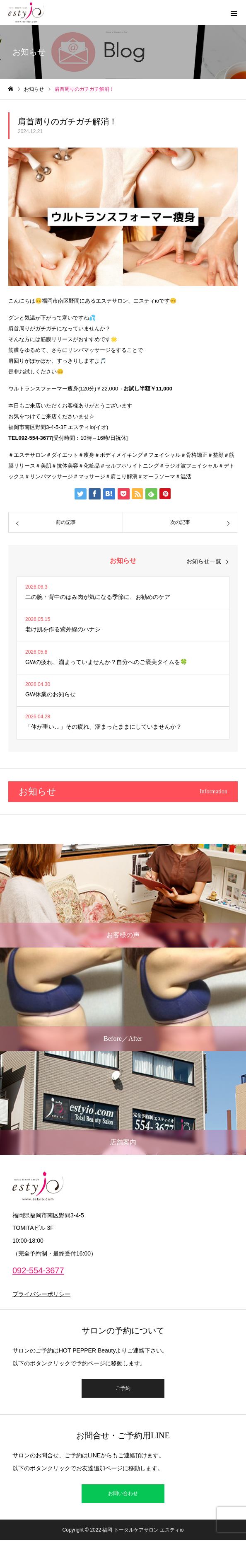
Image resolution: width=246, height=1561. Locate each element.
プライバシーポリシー (41, 1294)
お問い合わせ (123, 1493)
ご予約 (123, 1388)
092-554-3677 (38, 1270)
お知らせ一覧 (203, 561)
